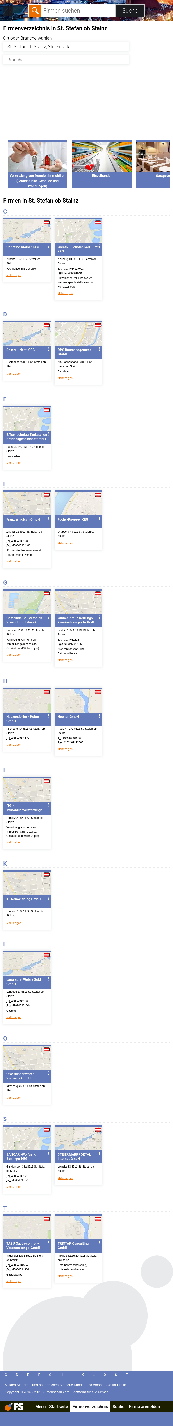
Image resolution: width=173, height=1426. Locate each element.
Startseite (58, 1406)
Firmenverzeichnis (90, 1406)
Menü (40, 1406)
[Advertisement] (86, 104)
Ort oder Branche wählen (27, 38)
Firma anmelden (144, 1406)
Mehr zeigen (13, 275)
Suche (118, 1406)
